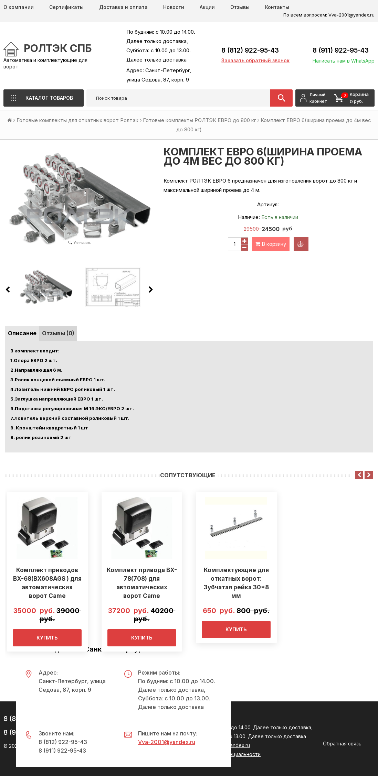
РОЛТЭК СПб (58, 48)
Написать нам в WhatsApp (344, 61)
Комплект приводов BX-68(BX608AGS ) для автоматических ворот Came (47, 583)
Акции (207, 7)
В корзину (270, 244)
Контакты (277, 7)
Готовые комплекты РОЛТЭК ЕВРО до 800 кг (199, 120)
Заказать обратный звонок (255, 60)
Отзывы (240, 7)
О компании (18, 7)
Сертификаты (66, 7)
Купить (47, 638)
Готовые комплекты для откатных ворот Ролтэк (77, 120)
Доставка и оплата (123, 7)
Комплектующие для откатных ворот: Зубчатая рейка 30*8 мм (236, 583)
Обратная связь (342, 743)
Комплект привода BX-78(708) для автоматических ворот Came (142, 583)
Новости (173, 7)
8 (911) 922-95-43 (341, 50)
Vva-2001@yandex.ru (351, 15)
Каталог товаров (49, 98)
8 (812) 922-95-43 (250, 50)
